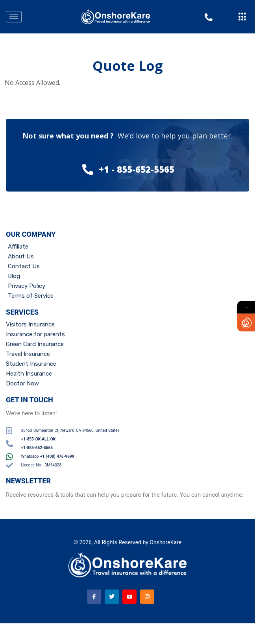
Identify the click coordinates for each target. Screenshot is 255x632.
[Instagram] (147, 597)
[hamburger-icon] (14, 16)
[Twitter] (112, 597)
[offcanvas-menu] (242, 17)
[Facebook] (94, 597)
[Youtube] (129, 597)
